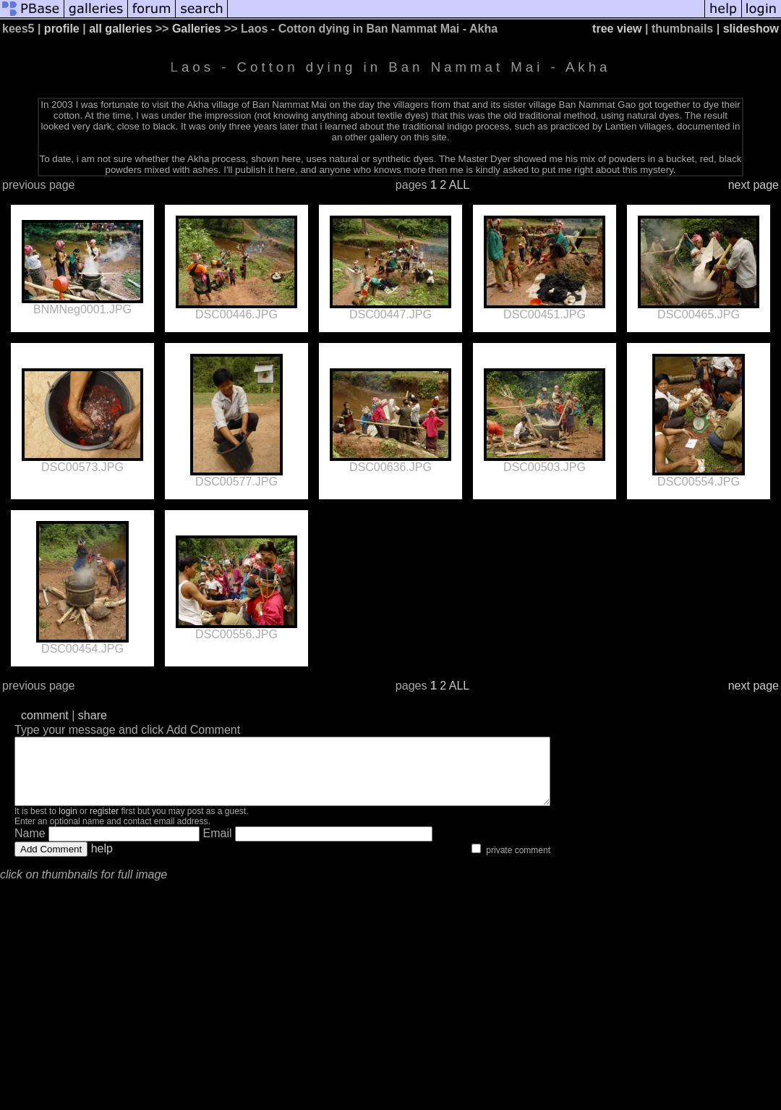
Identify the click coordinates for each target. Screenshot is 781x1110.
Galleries (196, 28)
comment (45, 715)
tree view (616, 28)
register (104, 824)
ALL (459, 185)
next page (753, 185)
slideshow (751, 28)
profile (62, 28)
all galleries (120, 28)
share (92, 715)
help (102, 861)
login (68, 824)
